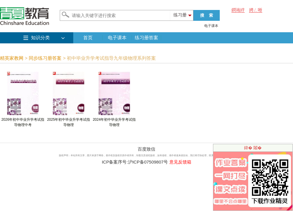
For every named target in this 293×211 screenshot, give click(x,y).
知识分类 (40, 37)
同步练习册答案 (45, 58)
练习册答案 (146, 37)
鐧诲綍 (238, 9)
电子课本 (211, 26)
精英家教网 (11, 58)
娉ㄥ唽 (255, 9)
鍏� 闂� (253, 147)
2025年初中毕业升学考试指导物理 (68, 120)
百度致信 (146, 149)
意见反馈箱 (180, 161)
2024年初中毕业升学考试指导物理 (114, 120)
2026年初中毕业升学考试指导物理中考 (23, 120)
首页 (88, 37)
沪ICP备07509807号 (148, 161)
